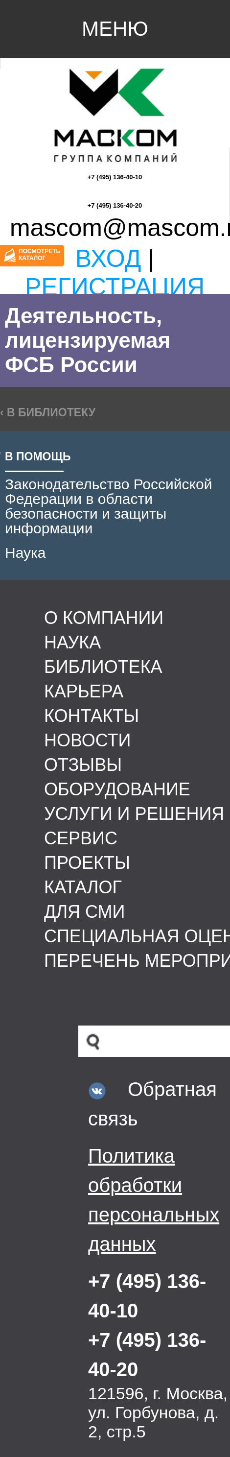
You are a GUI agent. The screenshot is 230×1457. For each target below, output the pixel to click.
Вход (108, 258)
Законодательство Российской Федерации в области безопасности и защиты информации (108, 506)
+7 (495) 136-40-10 (115, 177)
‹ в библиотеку (47, 412)
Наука (25, 553)
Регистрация (115, 287)
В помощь (37, 456)
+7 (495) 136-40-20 (115, 205)
